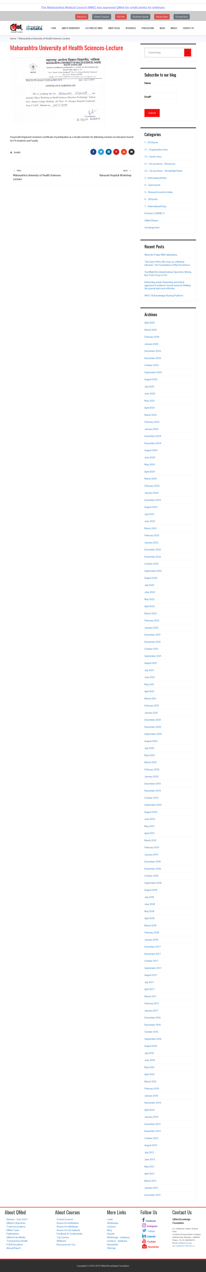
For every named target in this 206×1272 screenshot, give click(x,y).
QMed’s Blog (114, 28)
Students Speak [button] (140, 16)
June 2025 (149, 393)
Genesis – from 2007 (17, 1219)
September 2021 (152, 656)
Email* (160, 101)
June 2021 (149, 677)
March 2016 (150, 1081)
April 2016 (149, 1074)
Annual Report (13, 1248)
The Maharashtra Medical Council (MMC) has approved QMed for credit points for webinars (103, 7)
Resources (131, 28)
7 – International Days (155, 206)
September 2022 (153, 570)
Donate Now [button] (182, 16)
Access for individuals (67, 1226)
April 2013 (149, 1173)
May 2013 (149, 1166)
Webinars (61, 1240)
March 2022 (150, 613)
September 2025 (153, 372)
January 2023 (151, 542)
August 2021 (150, 663)
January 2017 (151, 1010)
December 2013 (152, 1124)
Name (160, 87)
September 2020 (153, 733)
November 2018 (152, 868)
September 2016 (152, 1038)
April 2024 (149, 471)
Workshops (112, 1223)
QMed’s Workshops (71, 28)
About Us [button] (81, 16)
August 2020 (150, 741)
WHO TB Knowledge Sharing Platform (163, 295)
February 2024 (152, 485)
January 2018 (151, 939)
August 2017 (150, 975)
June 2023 (149, 521)
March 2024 (150, 478)
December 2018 (152, 861)
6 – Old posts (151, 199)
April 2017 (149, 989)
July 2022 (149, 585)
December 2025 (152, 351)
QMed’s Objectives (15, 1223)
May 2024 (149, 464)
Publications (148, 28)
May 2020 (149, 755)
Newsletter (112, 1244)
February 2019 (151, 847)
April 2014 (149, 1109)
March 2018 (150, 925)
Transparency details (17, 1240)
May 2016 (149, 1067)
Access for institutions (68, 1223)
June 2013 (149, 1159)
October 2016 (151, 1031)
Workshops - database (118, 1237)
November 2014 (152, 1102)
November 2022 (152, 556)
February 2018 (151, 932)
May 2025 (149, 400)
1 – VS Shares (151, 142)
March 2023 (150, 528)
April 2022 (149, 606)
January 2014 (151, 1116)
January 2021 (151, 712)
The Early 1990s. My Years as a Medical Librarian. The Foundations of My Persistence (167, 263)
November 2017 (152, 953)
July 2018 (149, 897)
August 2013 (150, 1145)
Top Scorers (63, 1237)
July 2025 (149, 386)
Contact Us (188, 28)
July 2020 (149, 748)
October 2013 (151, 1138)
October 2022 (151, 563)
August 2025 (150, 379)
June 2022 (149, 592)
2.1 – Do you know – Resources (159, 163)
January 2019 (151, 854)
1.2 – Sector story (153, 156)
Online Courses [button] (101, 16)
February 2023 (151, 535)
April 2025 (149, 407)
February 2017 (151, 1003)
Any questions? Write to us (183, 1246)
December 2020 (152, 719)
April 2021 (149, 691)
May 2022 (149, 599)
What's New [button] (162, 16)
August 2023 (150, 507)
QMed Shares (151, 220)
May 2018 (149, 911)
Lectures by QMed (93, 28)
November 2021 (152, 641)
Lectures (111, 1226)
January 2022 (151, 627)
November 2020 (152, 726)
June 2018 (149, 904)
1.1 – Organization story (156, 149)
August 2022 (150, 577)
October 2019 (151, 797)
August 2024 (151, 450)
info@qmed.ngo (185, 1243)
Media (162, 28)
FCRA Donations (14, 1244)
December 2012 (152, 1194)
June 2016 (149, 1060)
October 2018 (151, 875)
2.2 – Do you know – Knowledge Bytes (163, 170)
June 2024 (149, 457)
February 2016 (151, 1088)
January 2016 (151, 1095)
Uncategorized (151, 227)
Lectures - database (117, 1240)
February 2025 (151, 421)
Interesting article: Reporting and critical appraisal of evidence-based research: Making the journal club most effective (167, 285)
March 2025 (150, 414)
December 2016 (152, 1017)
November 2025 (152, 358)
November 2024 (152, 443)
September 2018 (152, 882)
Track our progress (15, 1226)
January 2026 (151, 343)
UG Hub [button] (121, 16)
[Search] (187, 53)
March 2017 (150, 996)
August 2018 (150, 889)
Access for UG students (68, 1230)
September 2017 (152, 968)
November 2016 (152, 1024)
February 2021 (151, 705)
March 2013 (150, 1180)
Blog (109, 1230)
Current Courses (65, 1219)
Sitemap (111, 1248)
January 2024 (151, 492)
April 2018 (149, 918)
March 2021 (150, 698)
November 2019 (152, 790)
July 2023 (149, 514)
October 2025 (151, 365)
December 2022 (152, 549)
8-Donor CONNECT (154, 213)
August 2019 (150, 812)
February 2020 (151, 769)
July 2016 (149, 1053)
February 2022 (151, 620)
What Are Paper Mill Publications (160, 254)
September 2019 (152, 804)
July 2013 (149, 1152)
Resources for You (66, 1244)
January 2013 (151, 1187)
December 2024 (152, 436)
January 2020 (151, 776)
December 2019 (152, 783)
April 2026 (149, 322)
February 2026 (151, 336)
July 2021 (149, 670)
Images (174, 28)
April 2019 (149, 833)
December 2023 (152, 500)
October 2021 (151, 648)
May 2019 (149, 826)
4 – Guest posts (152, 184)
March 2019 (150, 840)
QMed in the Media (15, 1237)
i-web (53, 28)
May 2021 (149, 684)
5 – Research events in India (158, 192)
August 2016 (150, 1045)
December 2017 (152, 946)
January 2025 (151, 429)
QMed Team (12, 1230)
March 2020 (150, 762)
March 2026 (150, 329)
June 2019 (149, 819)
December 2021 (152, 634)
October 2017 (151, 960)
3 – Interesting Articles (155, 177)
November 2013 (152, 1131)
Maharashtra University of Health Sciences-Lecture (41, 175)
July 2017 (149, 982)
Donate (111, 1233)
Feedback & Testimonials (69, 1233)
